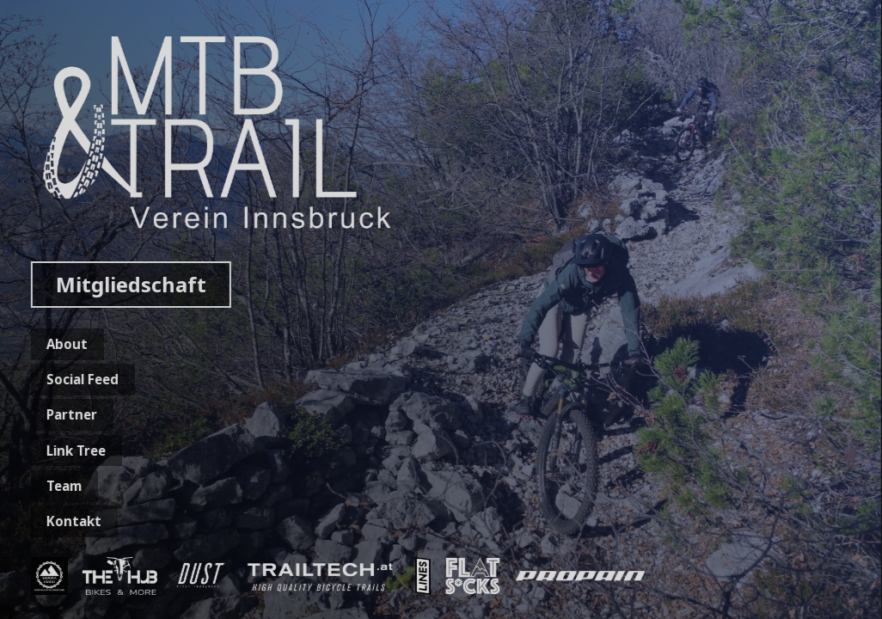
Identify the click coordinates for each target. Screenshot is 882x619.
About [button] (64, 343)
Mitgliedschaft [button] (127, 284)
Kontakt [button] (71, 521)
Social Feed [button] (80, 379)
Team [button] (61, 485)
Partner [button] (69, 414)
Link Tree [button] (73, 450)
